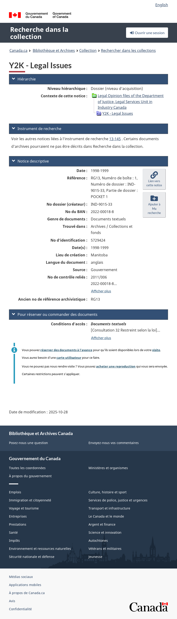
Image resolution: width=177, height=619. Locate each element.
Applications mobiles (25, 585)
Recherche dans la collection (39, 33)
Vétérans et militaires (104, 548)
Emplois (15, 492)
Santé (13, 532)
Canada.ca (18, 50)
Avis (12, 601)
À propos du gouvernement (30, 476)
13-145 (115, 138)
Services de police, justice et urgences (118, 500)
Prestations (17, 524)
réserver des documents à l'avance (66, 350)
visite (156, 350)
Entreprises (18, 516)
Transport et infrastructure (109, 508)
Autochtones (98, 540)
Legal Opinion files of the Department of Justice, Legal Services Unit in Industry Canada (131, 101)
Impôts (14, 540)
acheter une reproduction (116, 366)
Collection (88, 50)
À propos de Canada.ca (27, 593)
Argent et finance (101, 524)
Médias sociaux (21, 577)
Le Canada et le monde (106, 516)
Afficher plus (101, 291)
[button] (154, 179)
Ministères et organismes (108, 468)
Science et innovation (104, 532)
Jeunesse (95, 556)
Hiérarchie (24, 79)
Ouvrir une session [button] (147, 32)
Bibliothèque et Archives (54, 50)
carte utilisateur (68, 357)
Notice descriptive (30, 161)
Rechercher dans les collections (128, 50)
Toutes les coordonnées (27, 468)
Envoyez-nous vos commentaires (113, 443)
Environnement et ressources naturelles (40, 548)
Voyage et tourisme (24, 508)
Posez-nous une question (28, 443)
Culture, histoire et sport (107, 492)
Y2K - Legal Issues (117, 113)
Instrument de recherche (36, 128)
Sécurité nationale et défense (31, 556)
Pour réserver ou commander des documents (54, 314)
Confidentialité (20, 609)
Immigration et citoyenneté (30, 500)
